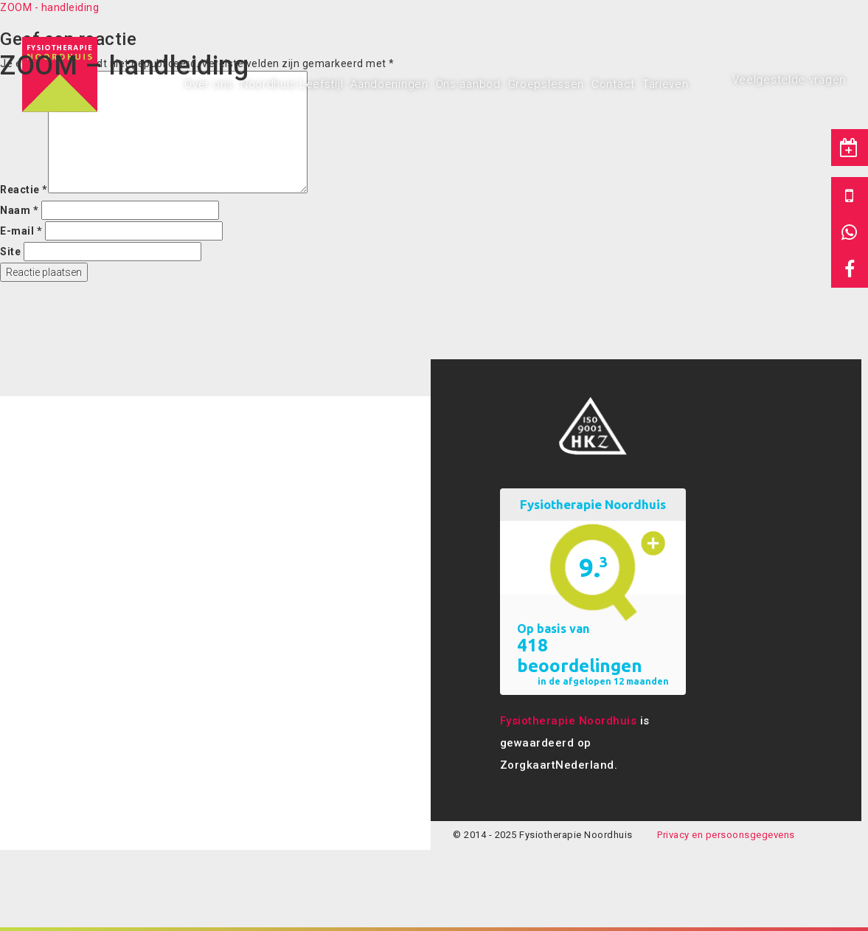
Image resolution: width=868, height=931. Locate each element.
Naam (19, 210)
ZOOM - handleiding (49, 7)
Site (10, 251)
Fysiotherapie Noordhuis (568, 720)
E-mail (21, 231)
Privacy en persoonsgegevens (726, 834)
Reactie (24, 189)
